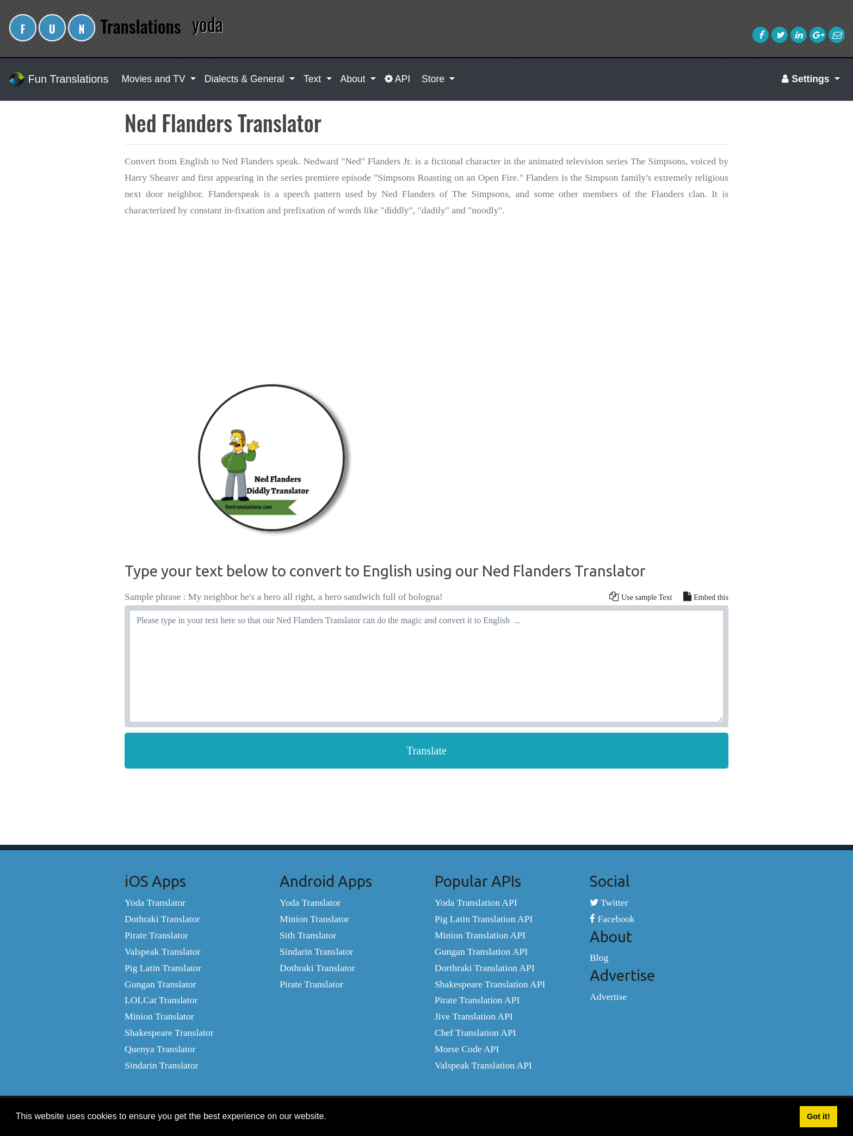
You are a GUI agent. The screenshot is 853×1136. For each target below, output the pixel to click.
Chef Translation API (475, 1032)
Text (314, 78)
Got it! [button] (818, 1116)
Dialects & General (246, 78)
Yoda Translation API (476, 902)
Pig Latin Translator (163, 967)
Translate (426, 751)
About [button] (354, 78)
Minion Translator (159, 1016)
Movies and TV (154, 78)
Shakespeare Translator (169, 1032)
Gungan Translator (160, 984)
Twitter (609, 902)
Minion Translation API (480, 935)
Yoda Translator (155, 902)
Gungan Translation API (481, 951)
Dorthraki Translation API (485, 967)
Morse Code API (467, 1048)
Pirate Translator (156, 935)
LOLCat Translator (161, 999)
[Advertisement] (426, 304)
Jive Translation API (474, 1016)
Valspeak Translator (162, 951)
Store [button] (433, 78)
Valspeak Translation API (483, 1065)
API (397, 78)
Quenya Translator (160, 1048)
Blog (599, 957)
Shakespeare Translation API (490, 984)
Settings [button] (807, 78)
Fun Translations (58, 79)
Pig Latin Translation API (484, 918)
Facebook (612, 918)
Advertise (608, 996)
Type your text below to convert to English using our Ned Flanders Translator (385, 570)
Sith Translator (308, 935)
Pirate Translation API (477, 999)
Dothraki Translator (162, 918)
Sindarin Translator (161, 1065)
